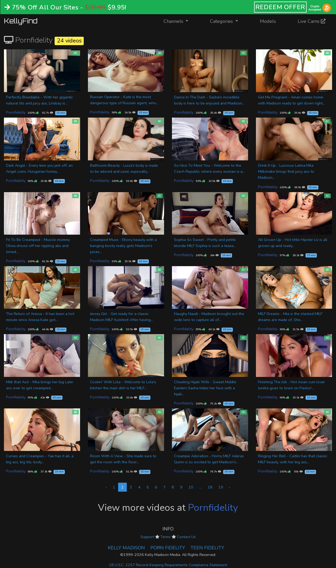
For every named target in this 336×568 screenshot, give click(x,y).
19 (220, 487)
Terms (165, 536)
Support (147, 536)
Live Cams (312, 21)
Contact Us (186, 536)
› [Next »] (229, 487)
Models (268, 21)
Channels (179, 20)
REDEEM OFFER (280, 7)
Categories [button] (222, 21)
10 (190, 487)
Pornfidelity (15, 112)
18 (210, 487)
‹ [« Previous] (106, 487)
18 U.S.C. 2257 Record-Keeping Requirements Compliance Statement (168, 564)
